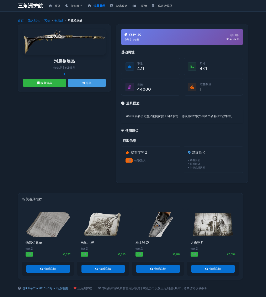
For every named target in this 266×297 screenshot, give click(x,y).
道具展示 (34, 20)
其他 (47, 20)
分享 (86, 83)
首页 (21, 20)
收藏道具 (44, 83)
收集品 (58, 20)
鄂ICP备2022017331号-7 (38, 288)
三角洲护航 (30, 5)
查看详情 (48, 269)
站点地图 (62, 288)
